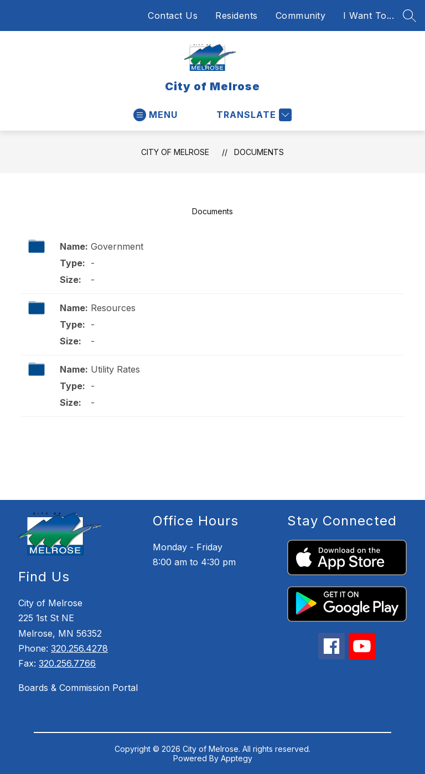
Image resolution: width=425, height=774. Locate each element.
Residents (236, 15)
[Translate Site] (253, 115)
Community (301, 15)
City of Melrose (175, 152)
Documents (259, 152)
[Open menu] (155, 115)
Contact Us (173, 15)
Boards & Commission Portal (78, 687)
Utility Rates (115, 369)
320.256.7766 (67, 663)
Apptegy (236, 758)
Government (117, 246)
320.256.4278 (79, 648)
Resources (113, 307)
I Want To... (368, 15)
